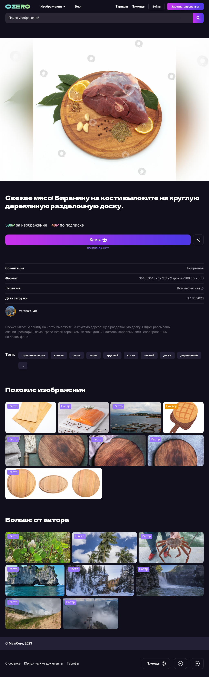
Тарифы (122, 6)
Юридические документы (43, 663)
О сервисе (12, 663)
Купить (98, 239)
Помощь (138, 6)
